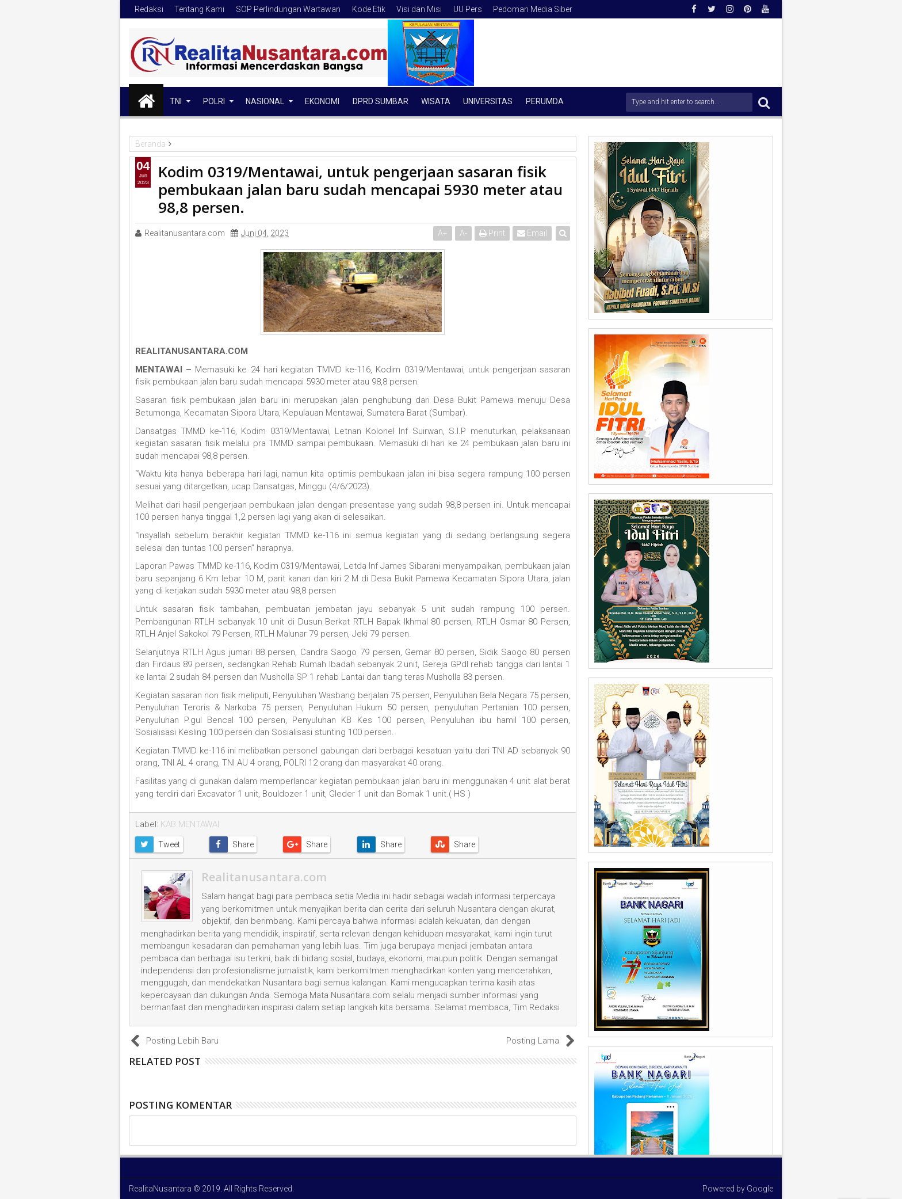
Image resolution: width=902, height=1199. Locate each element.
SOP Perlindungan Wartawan (288, 9)
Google (760, 1188)
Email (532, 233)
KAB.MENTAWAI (189, 824)
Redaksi (149, 9)
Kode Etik (368, 9)
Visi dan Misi (419, 9)
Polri (214, 101)
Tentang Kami (199, 9)
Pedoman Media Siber (532, 9)
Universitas (488, 101)
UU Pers (467, 9)
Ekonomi (322, 101)
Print (492, 233)
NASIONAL (265, 101)
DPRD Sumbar (380, 101)
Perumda (545, 101)
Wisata (435, 101)
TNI (176, 101)
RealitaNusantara (160, 1188)
